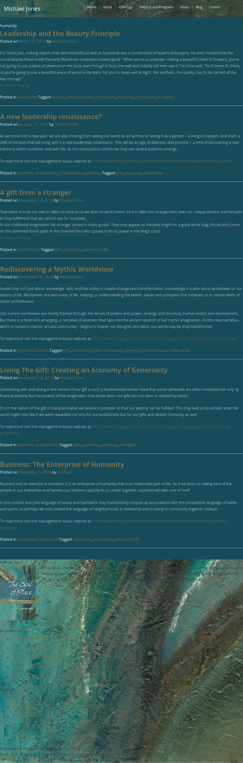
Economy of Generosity (38, 173)
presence (109, 444)
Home (91, 7)
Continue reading (17, 85)
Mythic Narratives (33, 350)
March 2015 (21, 697)
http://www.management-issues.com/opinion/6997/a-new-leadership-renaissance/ (163, 161)
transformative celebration (166, 350)
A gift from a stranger (35, 192)
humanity (125, 97)
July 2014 (19, 735)
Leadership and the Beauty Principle (60, 33)
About (107, 7)
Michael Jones (22, 8)
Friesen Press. (209, 579)
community (106, 97)
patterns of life (96, 249)
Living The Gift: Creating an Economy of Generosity (84, 369)
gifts (119, 173)
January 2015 (22, 706)
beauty (58, 97)
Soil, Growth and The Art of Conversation (47, 648)
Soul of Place (29, 249)
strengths (165, 97)
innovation (145, 97)
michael (64, 472)
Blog (199, 7)
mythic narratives (107, 350)
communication (79, 97)
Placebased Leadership (81, 173)
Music (184, 7)
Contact (215, 7)
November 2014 (25, 725)
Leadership (27, 97)
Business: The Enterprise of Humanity (62, 464)
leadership (153, 173)
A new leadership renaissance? (51, 116)
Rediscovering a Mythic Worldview (56, 269)
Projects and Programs (157, 7)
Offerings (126, 7)
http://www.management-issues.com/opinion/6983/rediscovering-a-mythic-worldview (165, 338)
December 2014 (25, 716)
